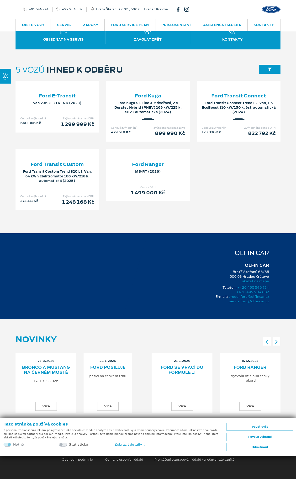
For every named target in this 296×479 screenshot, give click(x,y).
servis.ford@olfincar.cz (249, 301)
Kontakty (264, 24)
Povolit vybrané (260, 437)
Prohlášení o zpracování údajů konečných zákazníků (194, 460)
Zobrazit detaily (131, 444)
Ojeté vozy (33, 24)
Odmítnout (260, 447)
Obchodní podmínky (78, 460)
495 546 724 (38, 9)
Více (46, 406)
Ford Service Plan (130, 24)
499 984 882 (72, 9)
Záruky (90, 24)
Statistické (78, 444)
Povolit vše (260, 427)
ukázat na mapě (255, 281)
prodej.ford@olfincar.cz (248, 296)
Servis (64, 24)
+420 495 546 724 (253, 287)
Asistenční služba (222, 24)
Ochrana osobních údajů (124, 460)
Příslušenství (176, 24)
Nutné (18, 444)
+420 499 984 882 (252, 292)
